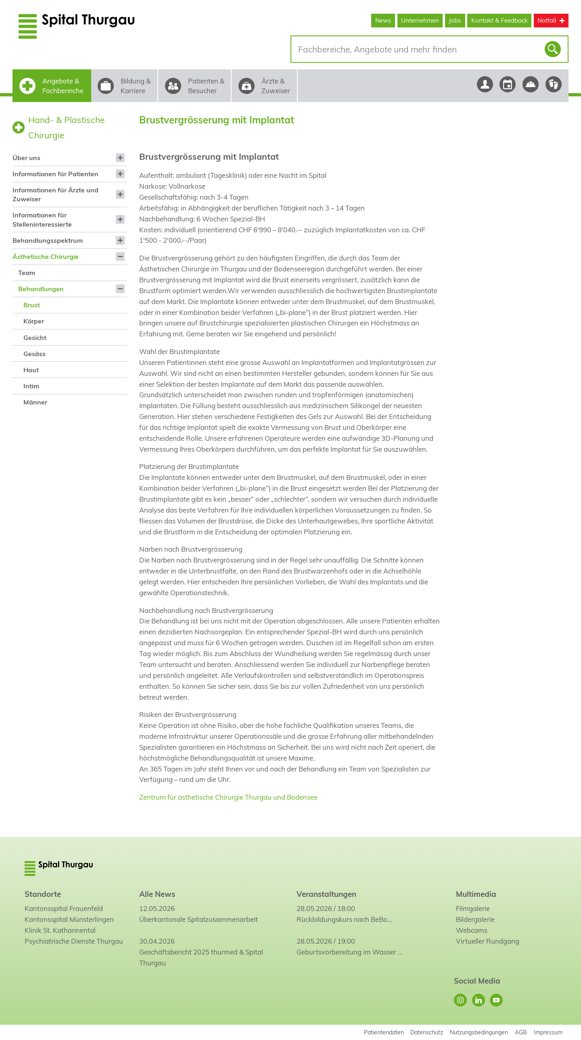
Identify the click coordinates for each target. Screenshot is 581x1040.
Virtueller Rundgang (487, 941)
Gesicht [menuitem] (34, 337)
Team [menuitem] (26, 273)
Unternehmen (420, 20)
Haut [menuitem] (31, 370)
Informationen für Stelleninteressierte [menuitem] (42, 219)
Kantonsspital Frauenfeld (64, 908)
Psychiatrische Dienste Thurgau (74, 941)
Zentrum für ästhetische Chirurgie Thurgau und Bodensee (228, 797)
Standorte (43, 894)
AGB (521, 1032)
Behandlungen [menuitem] (41, 289)
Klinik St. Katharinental (60, 930)
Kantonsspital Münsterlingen (69, 919)
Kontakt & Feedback (499, 20)
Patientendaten (384, 1032)
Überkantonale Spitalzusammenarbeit (198, 919)
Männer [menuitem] (35, 402)
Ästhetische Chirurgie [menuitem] (46, 256)
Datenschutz (426, 1032)
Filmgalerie (473, 908)
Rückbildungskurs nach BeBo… (344, 919)
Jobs (455, 20)
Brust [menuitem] (31, 305)
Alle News (157, 894)
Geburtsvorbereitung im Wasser (346, 952)
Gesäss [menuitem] (34, 354)
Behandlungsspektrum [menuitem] (48, 240)
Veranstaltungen (326, 894)
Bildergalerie (475, 919)
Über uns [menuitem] (26, 158)
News (383, 20)
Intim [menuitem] (31, 386)
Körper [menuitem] (33, 321)
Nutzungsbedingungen (479, 1032)
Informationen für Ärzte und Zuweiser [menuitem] (55, 194)
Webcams (471, 930)
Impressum (548, 1032)
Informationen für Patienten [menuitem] (55, 174)
